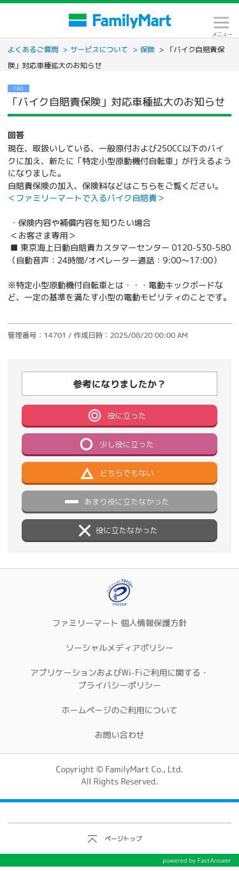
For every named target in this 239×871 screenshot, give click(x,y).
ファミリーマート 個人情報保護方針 (119, 623)
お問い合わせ (119, 735)
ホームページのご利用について (119, 710)
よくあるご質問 (33, 50)
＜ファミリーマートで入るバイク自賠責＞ (86, 198)
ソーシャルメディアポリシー (119, 647)
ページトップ (123, 839)
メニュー (221, 27)
